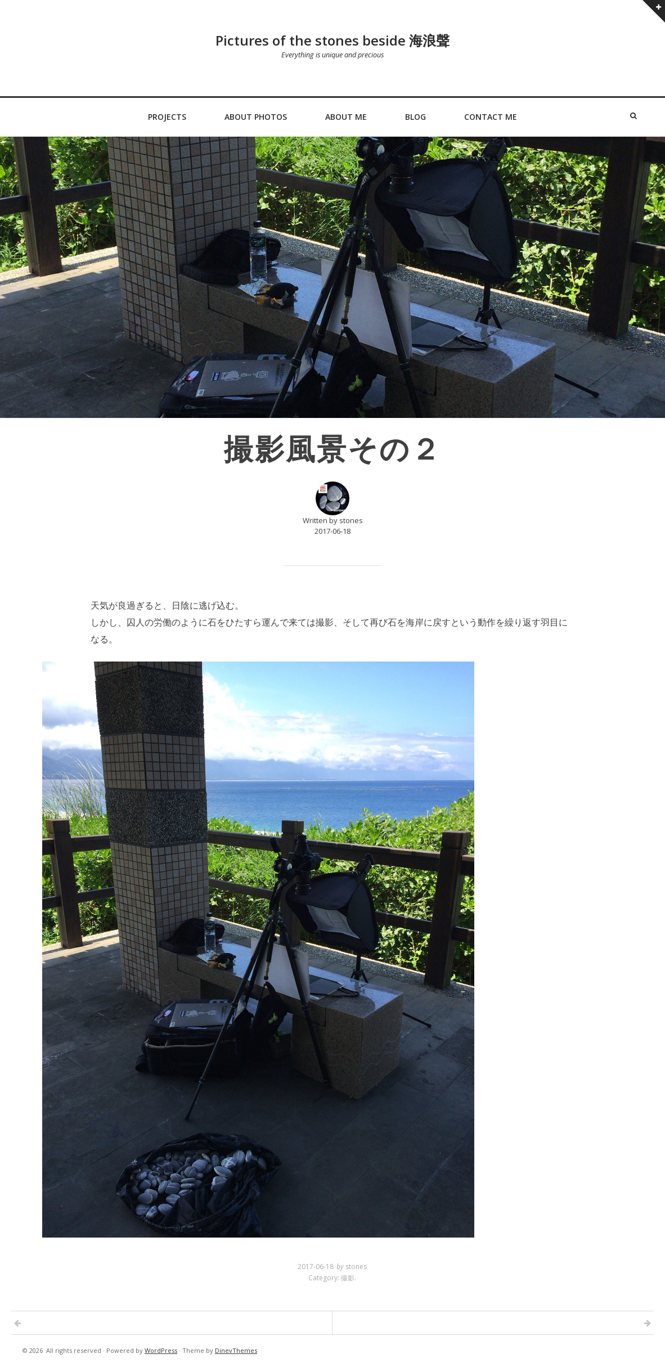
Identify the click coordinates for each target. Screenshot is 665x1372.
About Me (346, 116)
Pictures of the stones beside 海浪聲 (332, 40)
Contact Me (490, 116)
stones (356, 1266)
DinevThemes (236, 1350)
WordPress (161, 1350)
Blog (415, 116)
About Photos (255, 116)
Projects (167, 116)
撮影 (347, 1278)
